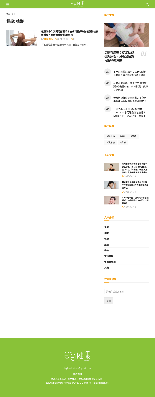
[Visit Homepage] (77, 4)
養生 (106, 250)
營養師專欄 (110, 261)
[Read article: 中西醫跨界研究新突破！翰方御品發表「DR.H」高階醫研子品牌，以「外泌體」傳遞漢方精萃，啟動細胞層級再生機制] (111, 167)
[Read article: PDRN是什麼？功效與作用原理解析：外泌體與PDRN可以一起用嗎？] (111, 200)
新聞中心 (48, 38)
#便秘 (123, 142)
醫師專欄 (108, 256)
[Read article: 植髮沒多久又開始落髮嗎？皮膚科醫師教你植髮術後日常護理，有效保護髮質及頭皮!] (21, 38)
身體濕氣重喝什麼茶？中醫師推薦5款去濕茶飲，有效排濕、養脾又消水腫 (130, 86)
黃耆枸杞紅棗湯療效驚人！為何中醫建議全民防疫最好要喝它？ (130, 99)
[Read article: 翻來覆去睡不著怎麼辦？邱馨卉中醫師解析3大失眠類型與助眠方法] (111, 185)
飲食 (106, 244)
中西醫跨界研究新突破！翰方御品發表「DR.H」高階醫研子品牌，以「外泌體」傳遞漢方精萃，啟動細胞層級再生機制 (135, 168)
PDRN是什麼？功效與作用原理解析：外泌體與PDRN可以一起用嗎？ (135, 200)
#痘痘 (133, 136)
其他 (106, 267)
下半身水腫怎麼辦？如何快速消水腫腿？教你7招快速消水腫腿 (130, 73)
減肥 (106, 233)
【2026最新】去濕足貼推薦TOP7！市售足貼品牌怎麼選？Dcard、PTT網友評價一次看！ (129, 112)
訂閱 (109, 300)
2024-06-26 (62, 38)
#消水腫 (111, 136)
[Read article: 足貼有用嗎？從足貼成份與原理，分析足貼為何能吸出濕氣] (126, 35)
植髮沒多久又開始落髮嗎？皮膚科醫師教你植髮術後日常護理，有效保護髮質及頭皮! (69, 33)
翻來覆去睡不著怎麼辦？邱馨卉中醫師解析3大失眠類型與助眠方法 (135, 185)
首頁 (8, 14)
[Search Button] (147, 4)
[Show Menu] (7, 4)
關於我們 (77, 373)
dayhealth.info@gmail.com (77, 368)
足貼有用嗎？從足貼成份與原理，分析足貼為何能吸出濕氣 (119, 56)
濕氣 (106, 227)
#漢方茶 (111, 142)
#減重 (123, 136)
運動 (106, 238)
